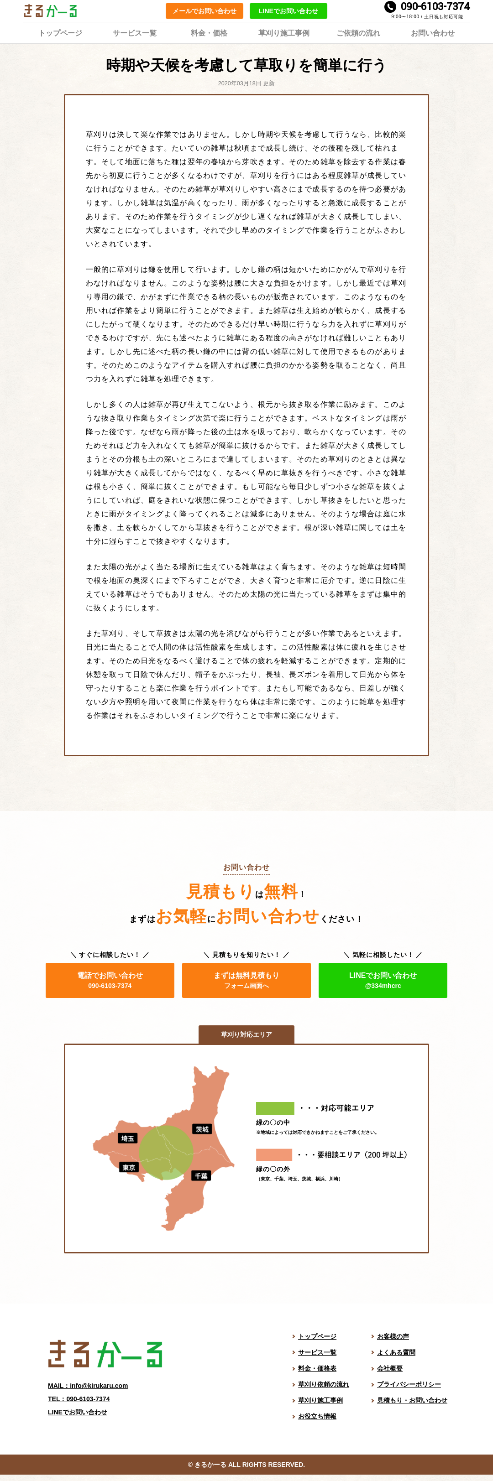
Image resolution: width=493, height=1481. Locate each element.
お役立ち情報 (317, 1416)
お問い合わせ (433, 32)
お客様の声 (393, 1336)
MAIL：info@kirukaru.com (88, 1385)
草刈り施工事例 (284, 32)
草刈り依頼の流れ (323, 1384)
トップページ (60, 32)
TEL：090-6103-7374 (79, 1399)
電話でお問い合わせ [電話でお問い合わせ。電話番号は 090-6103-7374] (110, 980)
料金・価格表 (317, 1368)
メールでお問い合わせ (204, 11)
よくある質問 (396, 1352)
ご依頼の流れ (358, 32)
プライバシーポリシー (409, 1384)
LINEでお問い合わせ (288, 11)
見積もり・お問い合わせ (412, 1400)
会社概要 (390, 1368)
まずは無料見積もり (246, 980)
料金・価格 (209, 32)
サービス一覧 (134, 32)
